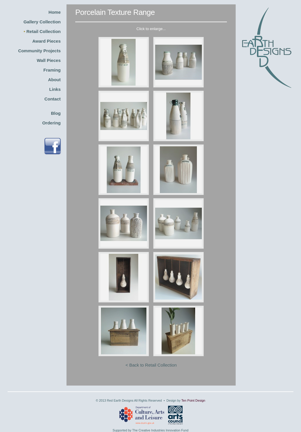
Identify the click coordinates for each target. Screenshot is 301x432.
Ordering (51, 122)
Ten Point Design (193, 400)
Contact (52, 98)
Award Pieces (46, 41)
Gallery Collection (42, 21)
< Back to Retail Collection (151, 364)
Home (54, 12)
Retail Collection (43, 31)
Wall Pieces (49, 60)
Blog (56, 113)
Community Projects (39, 50)
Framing (52, 69)
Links (55, 89)
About (54, 79)
